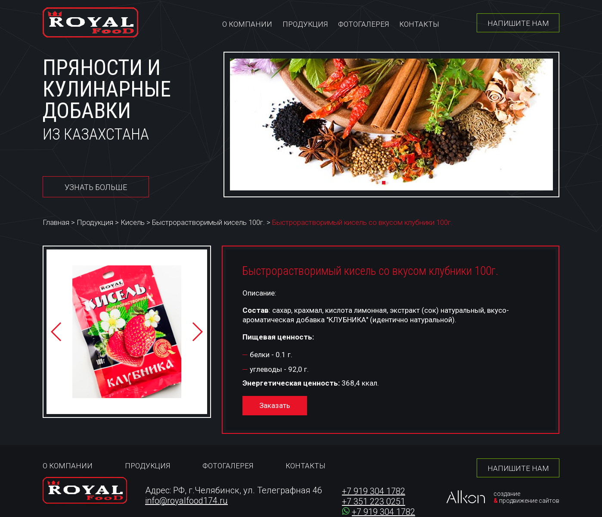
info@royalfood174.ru (186, 500)
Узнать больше (96, 187)
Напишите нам (518, 23)
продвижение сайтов (529, 500)
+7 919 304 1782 (373, 491)
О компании (247, 24)
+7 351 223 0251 (373, 501)
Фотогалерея (363, 24)
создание (506, 493)
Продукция (305, 24)
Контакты (419, 24)
